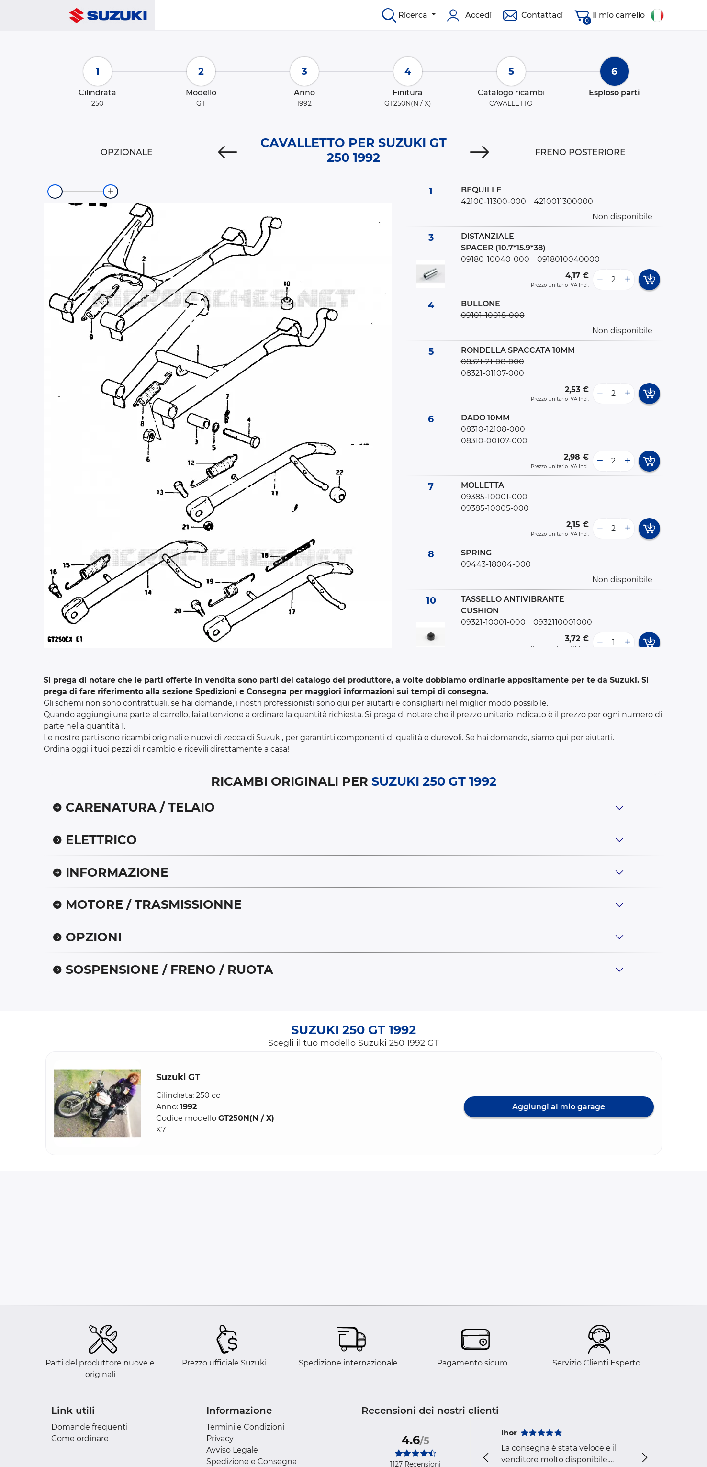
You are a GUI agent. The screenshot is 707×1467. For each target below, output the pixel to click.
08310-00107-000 (494, 440)
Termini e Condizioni (245, 1427)
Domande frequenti (89, 1427)
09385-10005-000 (495, 508)
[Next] (479, 152)
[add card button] (649, 279)
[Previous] (227, 152)
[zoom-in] (110, 191)
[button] (97, 1103)
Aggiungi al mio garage (558, 1106)
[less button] (600, 279)
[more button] (627, 279)
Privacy (220, 1438)
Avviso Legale (232, 1450)
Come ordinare (80, 1438)
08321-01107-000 (492, 373)
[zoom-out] (55, 191)
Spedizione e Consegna (251, 1461)
